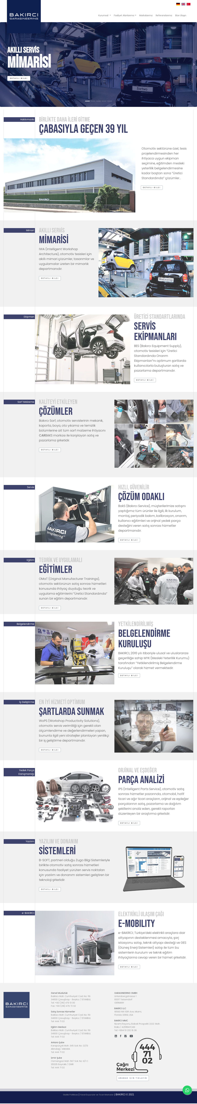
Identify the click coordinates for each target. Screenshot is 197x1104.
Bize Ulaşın (180, 15)
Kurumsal (103, 15)
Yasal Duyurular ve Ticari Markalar (97, 1094)
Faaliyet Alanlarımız (124, 15)
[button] (18, 78)
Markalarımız (146, 15)
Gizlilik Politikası (70, 1094)
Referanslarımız (164, 15)
